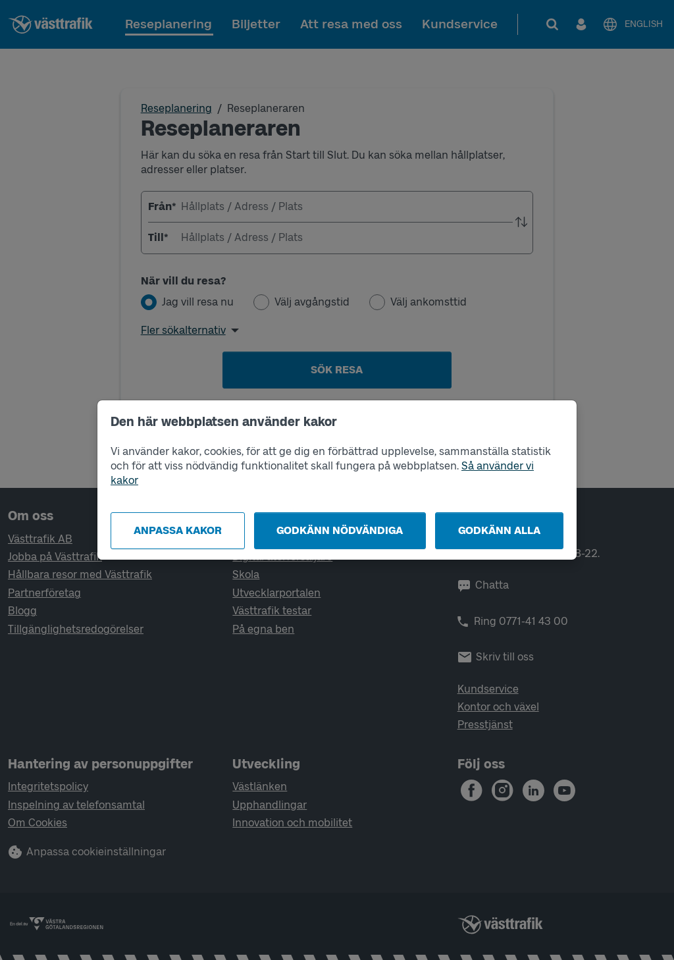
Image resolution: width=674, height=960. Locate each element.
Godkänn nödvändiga (339, 530)
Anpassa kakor (178, 530)
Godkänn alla (499, 530)
